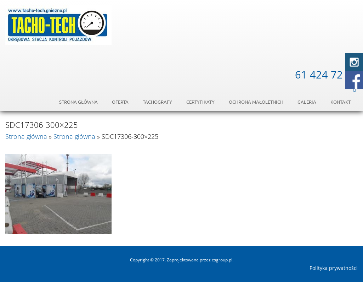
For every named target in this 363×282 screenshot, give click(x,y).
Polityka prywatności (334, 268)
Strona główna (78, 102)
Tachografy (157, 102)
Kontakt (340, 102)
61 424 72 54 (326, 74)
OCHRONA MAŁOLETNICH (256, 102)
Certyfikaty (200, 102)
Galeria (306, 102)
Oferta (120, 102)
